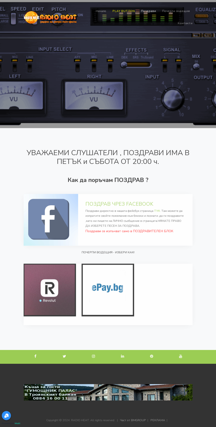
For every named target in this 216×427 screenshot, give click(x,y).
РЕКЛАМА (157, 420)
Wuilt (17, 423)
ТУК (157, 215)
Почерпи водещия (176, 11)
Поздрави (148, 11)
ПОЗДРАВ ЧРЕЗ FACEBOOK (119, 208)
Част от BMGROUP (133, 420)
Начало (101, 11)
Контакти (185, 23)
